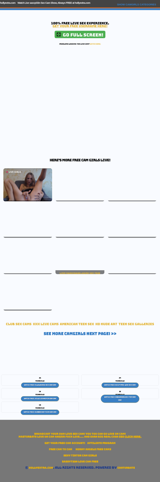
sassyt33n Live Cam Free (80, 461)
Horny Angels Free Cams (93, 449)
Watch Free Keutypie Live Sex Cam (120, 385)
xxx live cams (46, 324)
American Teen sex (77, 324)
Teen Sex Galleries (136, 324)
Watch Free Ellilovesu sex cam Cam (40, 385)
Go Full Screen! (80, 35)
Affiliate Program (101, 443)
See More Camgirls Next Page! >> (80, 333)
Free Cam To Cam (60, 449)
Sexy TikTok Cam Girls (80, 455)
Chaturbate (126, 467)
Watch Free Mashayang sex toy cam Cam (120, 398)
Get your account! (65, 443)
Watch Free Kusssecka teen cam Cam (40, 412)
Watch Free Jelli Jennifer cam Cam (40, 398)
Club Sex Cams (19, 324)
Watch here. (95, 44)
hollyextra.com (7, 2)
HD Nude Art (106, 324)
